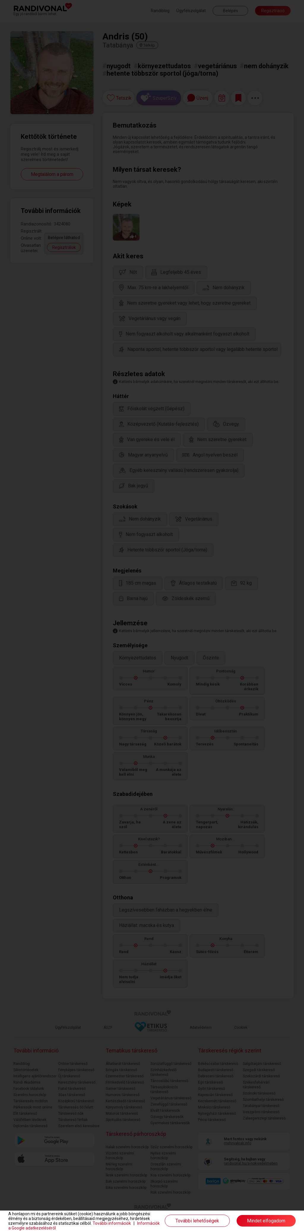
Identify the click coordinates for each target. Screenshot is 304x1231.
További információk (112, 1223)
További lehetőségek (197, 1221)
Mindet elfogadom (266, 1221)
